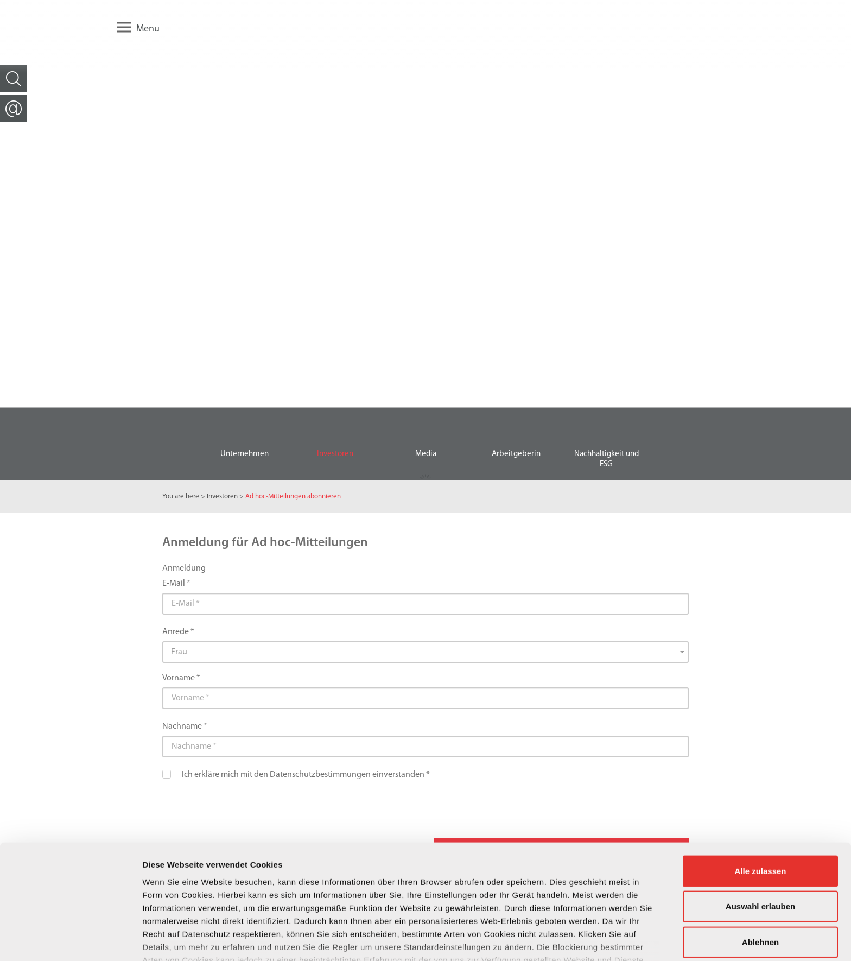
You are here (180, 496)
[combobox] (425, 652)
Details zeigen (577, 939)
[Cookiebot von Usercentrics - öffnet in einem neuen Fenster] (70, 940)
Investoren (222, 496)
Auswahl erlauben (760, 839)
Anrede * (178, 632)
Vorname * (181, 678)
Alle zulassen (760, 803)
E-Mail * (176, 583)
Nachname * (184, 726)
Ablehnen (760, 875)
